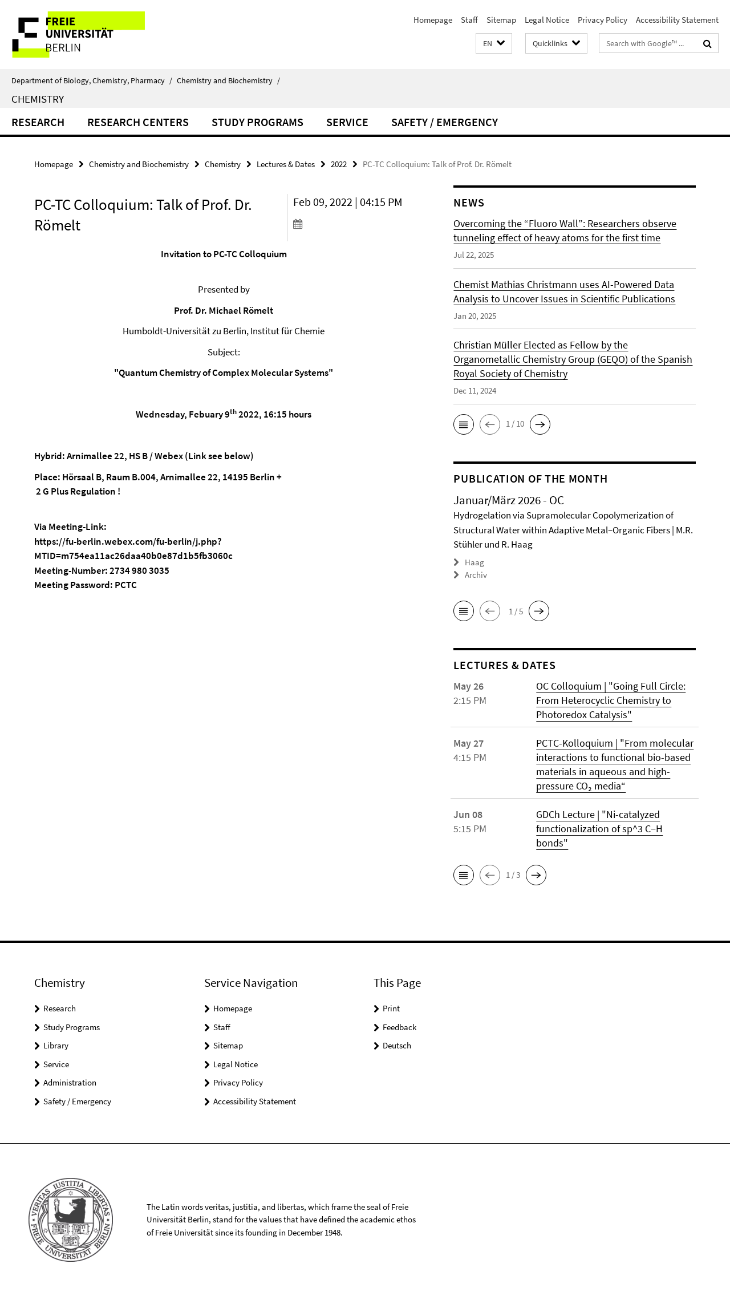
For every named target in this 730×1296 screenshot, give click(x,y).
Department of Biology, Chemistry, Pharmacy (91, 80)
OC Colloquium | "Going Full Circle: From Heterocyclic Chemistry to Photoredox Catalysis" (611, 700)
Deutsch (397, 1045)
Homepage (432, 19)
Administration (69, 1082)
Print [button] (391, 1008)
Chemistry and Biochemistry (228, 80)
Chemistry (37, 99)
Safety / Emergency (444, 122)
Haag (474, 562)
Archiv (476, 574)
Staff (469, 19)
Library (55, 1045)
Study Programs (257, 122)
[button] (494, 43)
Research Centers (138, 122)
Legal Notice (547, 19)
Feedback (399, 1026)
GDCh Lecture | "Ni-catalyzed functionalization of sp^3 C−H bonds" (599, 828)
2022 (339, 164)
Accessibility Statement (677, 19)
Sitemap (501, 19)
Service (347, 122)
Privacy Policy (602, 19)
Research (37, 122)
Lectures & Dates (286, 164)
